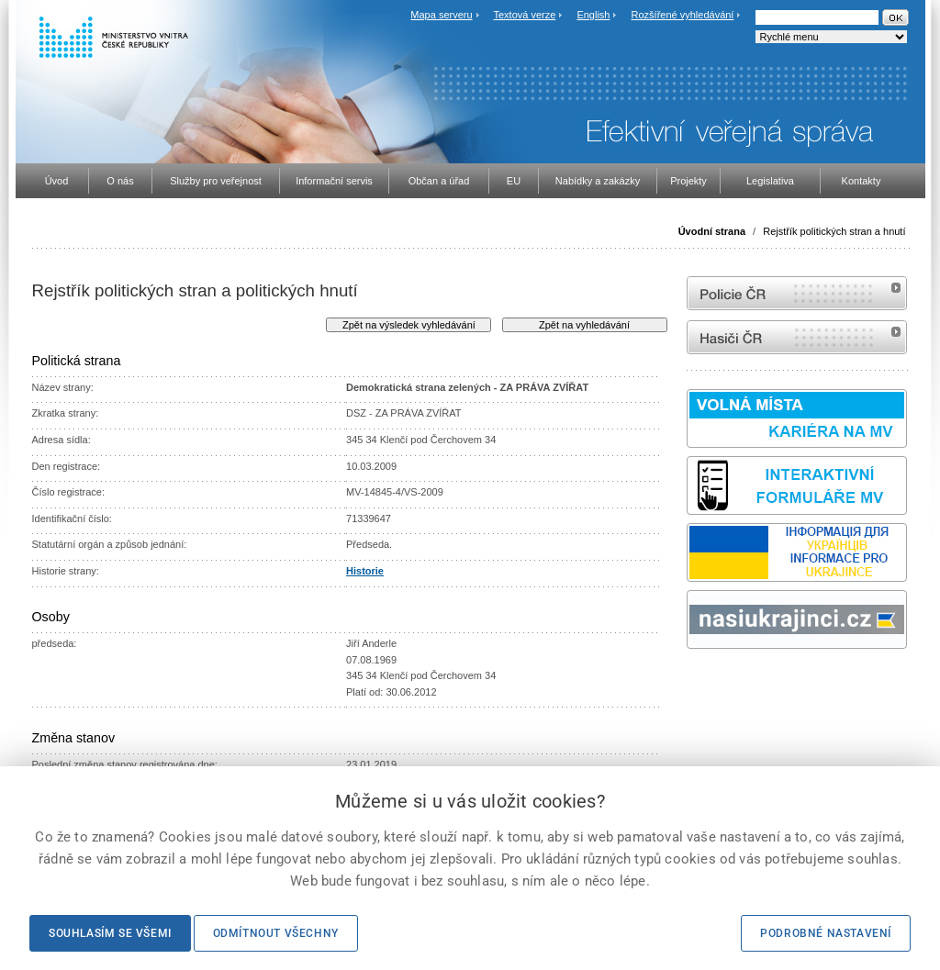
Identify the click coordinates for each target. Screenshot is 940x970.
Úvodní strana (711, 231)
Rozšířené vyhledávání (683, 14)
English (593, 14)
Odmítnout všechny (276, 933)
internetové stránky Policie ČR (797, 293)
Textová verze (524, 14)
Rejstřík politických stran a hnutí (834, 231)
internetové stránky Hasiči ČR (797, 337)
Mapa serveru (441, 14)
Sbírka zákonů (689, 683)
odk (696, 683)
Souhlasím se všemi (110, 933)
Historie (365, 570)
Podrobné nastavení (825, 933)
